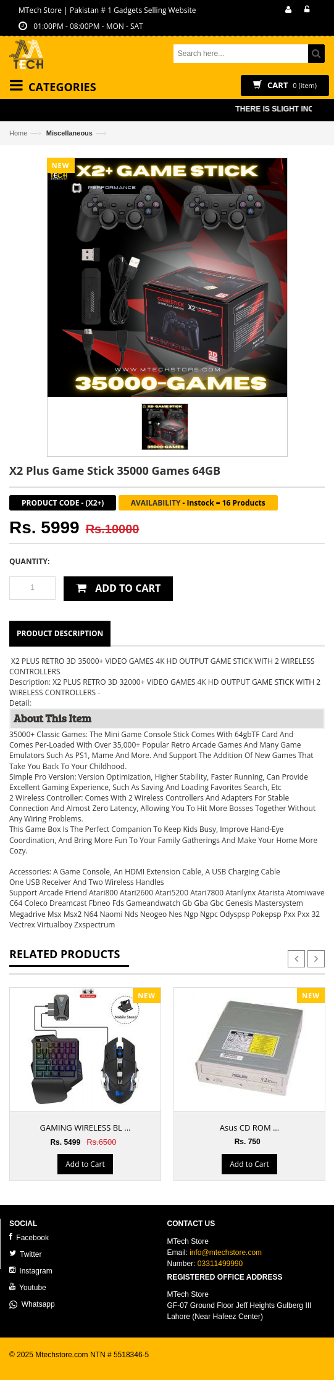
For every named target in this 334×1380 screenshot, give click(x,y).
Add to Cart (84, 1164)
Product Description (60, 633)
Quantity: (29, 561)
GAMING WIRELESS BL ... (85, 1127)
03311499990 (220, 1263)
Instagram (30, 1270)
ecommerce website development (64, 1365)
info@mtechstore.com (226, 1252)
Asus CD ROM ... (249, 1127)
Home (18, 133)
